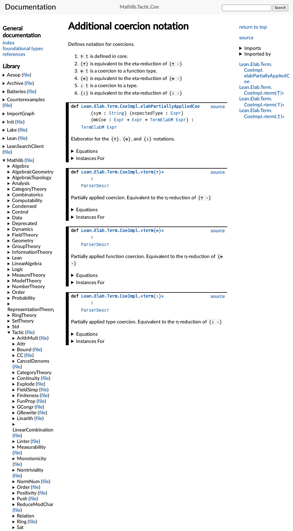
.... (140, 106)
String (116, 113)
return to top (253, 27)
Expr (176, 113)
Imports (252, 48)
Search (280, 8)
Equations (87, 151)
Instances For (90, 158)
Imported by (257, 54)
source (246, 37)
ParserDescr (95, 185)
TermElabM (161, 119)
